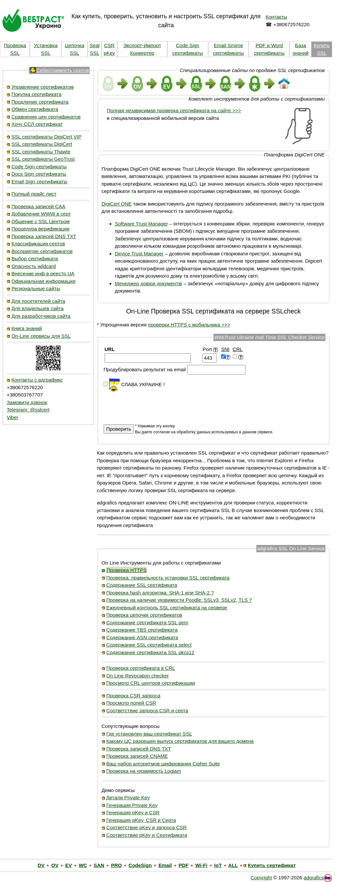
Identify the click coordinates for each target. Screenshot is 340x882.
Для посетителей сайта (38, 301)
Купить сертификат (272, 865)
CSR (109, 45)
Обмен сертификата (34, 109)
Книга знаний (26, 328)
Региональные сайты (35, 288)
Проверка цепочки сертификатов (144, 615)
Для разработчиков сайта (40, 316)
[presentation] (154, 405)
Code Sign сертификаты (39, 166)
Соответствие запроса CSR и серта (147, 710)
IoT (218, 865)
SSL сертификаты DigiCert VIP (46, 136)
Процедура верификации (40, 228)
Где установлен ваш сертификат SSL (149, 734)
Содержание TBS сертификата (142, 630)
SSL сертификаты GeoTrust (42, 159)
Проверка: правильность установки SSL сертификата (168, 577)
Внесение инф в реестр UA (42, 273)
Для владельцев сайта (37, 308)
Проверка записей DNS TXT (43, 236)
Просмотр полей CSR (131, 703)
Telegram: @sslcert (28, 409)
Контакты (276, 17)
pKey (109, 53)
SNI (225, 349)
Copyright (261, 877)
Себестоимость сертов (63, 70)
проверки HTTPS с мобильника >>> (189, 324)
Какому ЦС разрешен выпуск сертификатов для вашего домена (180, 741)
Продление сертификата (39, 102)
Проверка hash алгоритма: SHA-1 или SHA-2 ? (160, 592)
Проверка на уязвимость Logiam (143, 771)
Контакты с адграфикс (37, 380)
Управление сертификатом (42, 87)
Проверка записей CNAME (137, 756)
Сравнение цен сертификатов (45, 117)
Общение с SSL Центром (40, 221)
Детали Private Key (128, 797)
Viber (12, 417)
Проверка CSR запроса (133, 695)
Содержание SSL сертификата (141, 585)
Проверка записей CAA (38, 206)
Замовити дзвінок (27, 402)
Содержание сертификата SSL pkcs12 (150, 652)
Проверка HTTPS (127, 570)
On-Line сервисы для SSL (41, 336)
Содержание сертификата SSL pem (147, 622)
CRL (238, 349)
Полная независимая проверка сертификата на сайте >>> (174, 110)
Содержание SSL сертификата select (149, 645)
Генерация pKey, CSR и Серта (141, 820)
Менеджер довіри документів (148, 283)
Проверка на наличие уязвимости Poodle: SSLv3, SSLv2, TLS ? (179, 600)
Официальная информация (43, 281)
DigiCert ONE (117, 204)
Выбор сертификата (34, 258)
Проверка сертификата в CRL (140, 668)
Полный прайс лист (33, 194)
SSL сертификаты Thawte (40, 151)
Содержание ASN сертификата (142, 637)
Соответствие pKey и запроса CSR (146, 827)
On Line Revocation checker (137, 675)
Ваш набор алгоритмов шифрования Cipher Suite (163, 763)
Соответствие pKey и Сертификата (146, 835)
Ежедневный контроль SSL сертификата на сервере (166, 607)
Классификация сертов (38, 243)
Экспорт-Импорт (142, 45)
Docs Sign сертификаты (38, 174)
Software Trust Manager (141, 223)
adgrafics (313, 877)
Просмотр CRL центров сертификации (150, 683)
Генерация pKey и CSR (133, 812)
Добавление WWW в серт (41, 214)
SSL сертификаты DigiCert (41, 144)
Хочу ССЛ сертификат (36, 124)
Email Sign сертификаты (39, 181)
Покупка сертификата (36, 94)
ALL (233, 865)
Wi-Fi (201, 865)
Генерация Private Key (132, 805)
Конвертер (142, 53)
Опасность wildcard (33, 266)
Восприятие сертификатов (41, 251)
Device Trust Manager (139, 253)
